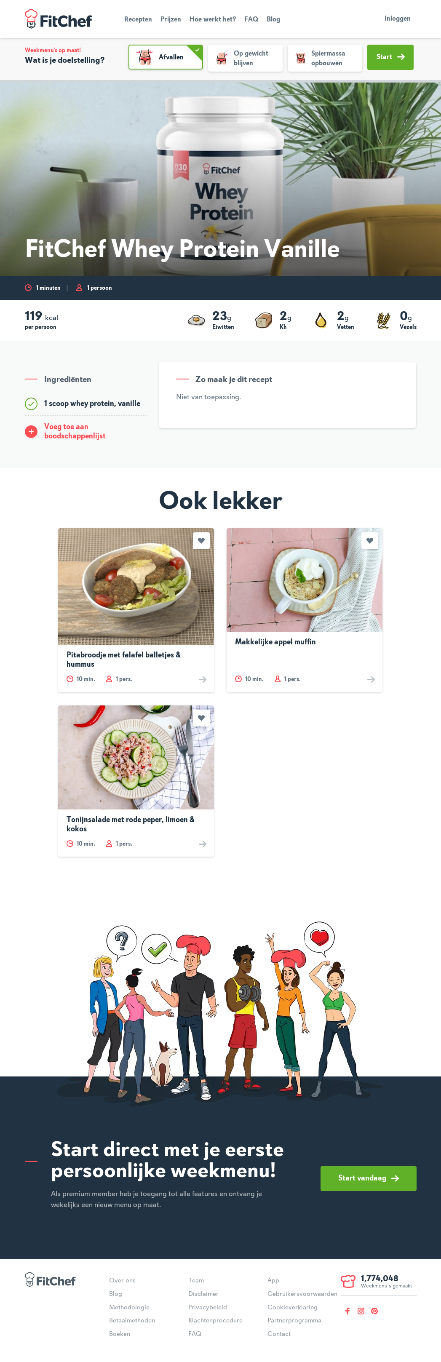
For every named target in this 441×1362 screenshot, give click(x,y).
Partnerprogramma (294, 1320)
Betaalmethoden (132, 1320)
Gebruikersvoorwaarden (302, 1294)
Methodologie (129, 1307)
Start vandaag (368, 1178)
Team (196, 1280)
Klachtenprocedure (215, 1320)
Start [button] (391, 57)
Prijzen (170, 19)
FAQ (251, 19)
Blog (273, 19)
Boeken (119, 1334)
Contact (279, 1334)
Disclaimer (203, 1294)
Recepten (138, 19)
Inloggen (398, 19)
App (273, 1280)
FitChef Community (58, 19)
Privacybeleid (207, 1307)
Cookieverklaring (292, 1307)
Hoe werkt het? (213, 19)
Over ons (122, 1280)
